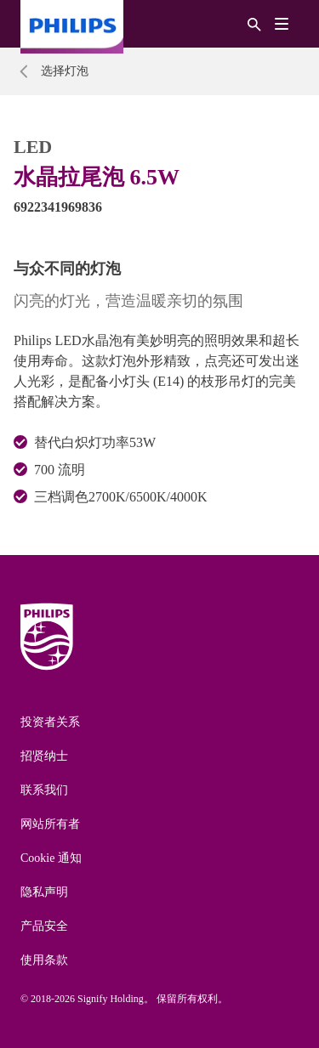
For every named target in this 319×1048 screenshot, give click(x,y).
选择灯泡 (64, 71)
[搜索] (254, 23)
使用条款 (44, 960)
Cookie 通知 (51, 858)
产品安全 (44, 926)
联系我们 (44, 790)
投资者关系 (50, 722)
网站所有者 (50, 824)
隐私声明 (44, 892)
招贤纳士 (44, 756)
